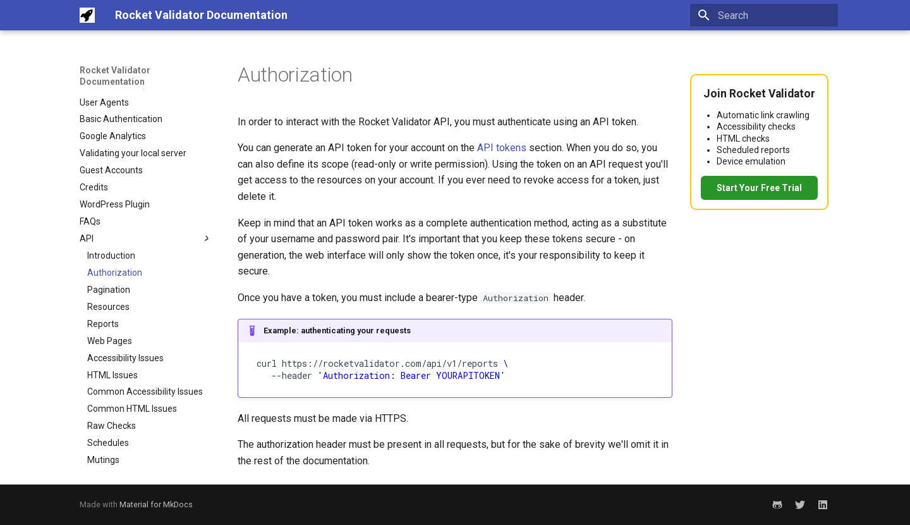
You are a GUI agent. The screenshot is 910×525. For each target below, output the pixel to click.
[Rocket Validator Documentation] (87, 15)
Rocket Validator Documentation (115, 76)
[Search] (764, 15)
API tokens (501, 148)
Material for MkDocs (156, 504)
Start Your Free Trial (759, 188)
